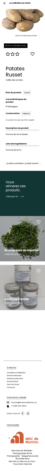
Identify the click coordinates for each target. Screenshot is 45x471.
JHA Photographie (19, 454)
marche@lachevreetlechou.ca (24, 402)
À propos (11, 367)
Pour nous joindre (16, 397)
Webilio (28, 450)
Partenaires (13, 425)
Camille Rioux (23, 458)
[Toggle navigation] (4, 3)
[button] (3, 20)
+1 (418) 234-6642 (18, 406)
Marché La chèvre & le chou (22, 461)
